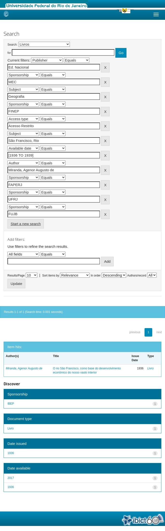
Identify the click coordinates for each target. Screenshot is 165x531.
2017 (10, 478)
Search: (12, 44)
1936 (10, 453)
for (9, 53)
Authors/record (136, 275)
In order (96, 275)
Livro (150, 368)
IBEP (10, 403)
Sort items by (50, 275)
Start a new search (26, 224)
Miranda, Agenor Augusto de (24, 368)
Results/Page (16, 275)
